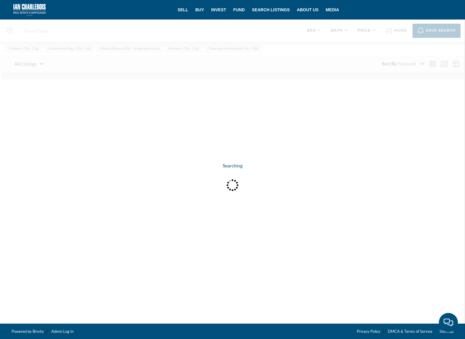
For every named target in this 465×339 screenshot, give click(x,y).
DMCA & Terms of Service (410, 331)
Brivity (38, 331)
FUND (239, 9)
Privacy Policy (368, 331)
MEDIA (332, 9)
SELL (183, 9)
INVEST (218, 9)
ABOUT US (308, 9)
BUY (199, 9)
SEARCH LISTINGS (271, 9)
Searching (233, 165)
